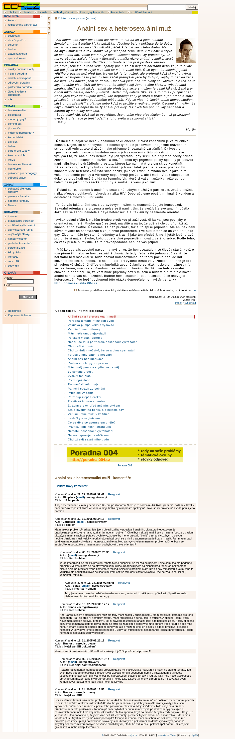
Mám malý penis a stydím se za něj (93, 367)
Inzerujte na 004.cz (166, 735)
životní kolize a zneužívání (17, 93)
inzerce (12, 216)
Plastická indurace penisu (86, 401)
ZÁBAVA (9, 31)
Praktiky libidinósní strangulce (90, 426)
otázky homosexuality (21, 69)
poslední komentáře (20, 243)
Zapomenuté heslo (19, 315)
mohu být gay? (17, 119)
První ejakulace (79, 380)
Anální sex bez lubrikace (86, 358)
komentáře (117, 12)
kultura (12, 20)
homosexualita (17, 110)
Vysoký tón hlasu (80, 375)
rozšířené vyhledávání (21, 225)
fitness (12, 205)
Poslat (178, 303)
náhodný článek (63, 12)
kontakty (13, 256)
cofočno (13, 44)
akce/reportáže (17, 40)
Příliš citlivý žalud (81, 392)
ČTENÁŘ (10, 272)
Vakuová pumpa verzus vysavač (91, 324)
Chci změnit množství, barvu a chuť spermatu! (101, 350)
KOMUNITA (11, 16)
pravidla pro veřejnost (21, 220)
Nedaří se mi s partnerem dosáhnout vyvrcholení (103, 341)
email (80, 497)
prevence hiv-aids (18, 196)
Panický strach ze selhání (86, 388)
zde (193, 290)
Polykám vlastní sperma (85, 337)
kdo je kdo (14, 252)
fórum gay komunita (92, 12)
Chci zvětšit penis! (81, 346)
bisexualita (14, 114)
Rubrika (62, 18)
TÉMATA (9, 106)
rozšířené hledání (141, 12)
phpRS (194, 735)
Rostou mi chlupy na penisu (88, 363)
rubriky (12, 12)
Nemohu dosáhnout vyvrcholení (91, 430)
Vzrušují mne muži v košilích (89, 414)
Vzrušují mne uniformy (84, 329)
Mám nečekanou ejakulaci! (87, 333)
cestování (14, 35)
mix (10, 99)
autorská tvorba (17, 53)
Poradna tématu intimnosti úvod (91, 320)
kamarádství (15, 137)
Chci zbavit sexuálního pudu (88, 439)
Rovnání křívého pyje (83, 384)
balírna (12, 146)
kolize (11, 159)
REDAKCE (11, 212)
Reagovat (114, 494)
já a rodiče (14, 128)
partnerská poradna (20, 87)
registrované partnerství (22, 24)
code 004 (13, 261)
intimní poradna (17, 73)
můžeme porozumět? (21, 132)
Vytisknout (190, 303)
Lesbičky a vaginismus (84, 418)
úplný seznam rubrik (20, 229)
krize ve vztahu (17, 155)
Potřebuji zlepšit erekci (84, 397)
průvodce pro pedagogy (22, 173)
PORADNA (11, 65)
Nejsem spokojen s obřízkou (88, 435)
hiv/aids (42, 12)
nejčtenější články (19, 234)
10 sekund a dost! (81, 371)
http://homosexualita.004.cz (76, 283)
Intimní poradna (76, 18)
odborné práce (17, 177)
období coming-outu (20, 78)
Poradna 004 (125, 464)
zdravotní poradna (19, 82)
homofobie (14, 168)
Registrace (14, 310)
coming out (14, 123)
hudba (12, 49)
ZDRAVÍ (9, 184)
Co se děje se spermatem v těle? (92, 422)
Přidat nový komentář (72, 486)
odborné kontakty (18, 200)
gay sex (12, 141)
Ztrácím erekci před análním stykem (94, 405)
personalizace (16, 247)
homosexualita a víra (20, 164)
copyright (13, 265)
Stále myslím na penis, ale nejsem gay (96, 409)
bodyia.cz (132, 735)
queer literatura (17, 58)
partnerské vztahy (19, 150)
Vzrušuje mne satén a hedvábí (90, 354)
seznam (91, 18)
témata (27, 12)
